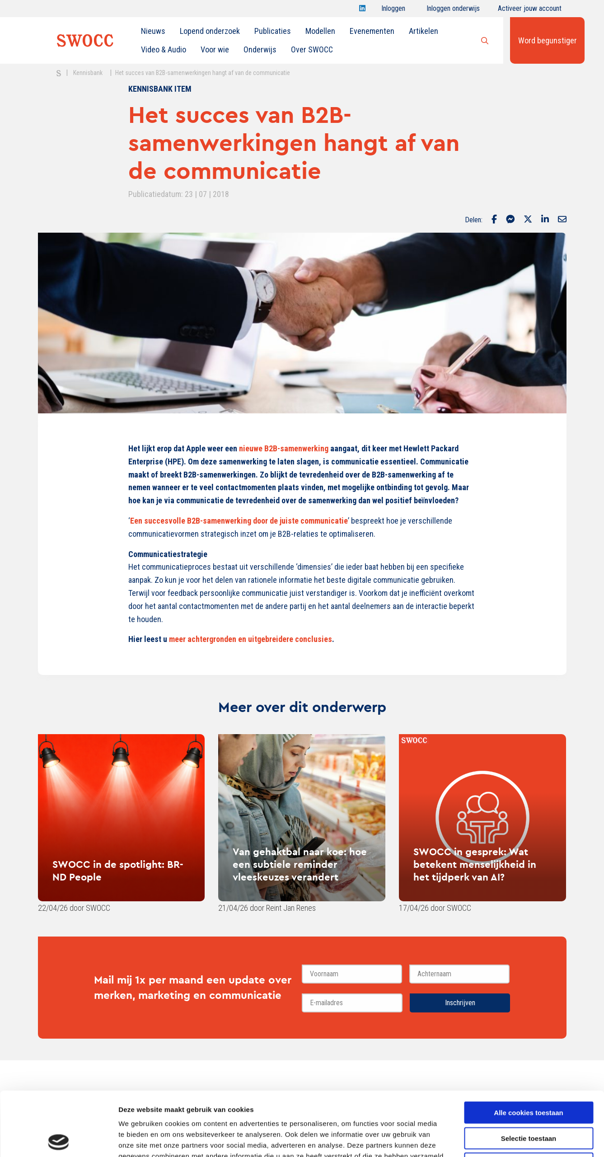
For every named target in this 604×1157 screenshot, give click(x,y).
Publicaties (272, 31)
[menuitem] (153, 31)
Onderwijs (259, 49)
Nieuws (153, 31)
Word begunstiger (547, 40)
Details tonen (488, 1139)
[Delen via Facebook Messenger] (510, 220)
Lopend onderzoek (210, 31)
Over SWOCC (312, 49)
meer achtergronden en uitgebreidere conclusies (250, 639)
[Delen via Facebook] (494, 220)
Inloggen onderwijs (453, 10)
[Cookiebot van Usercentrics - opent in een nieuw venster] (58, 1139)
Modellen (320, 31)
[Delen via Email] (562, 220)
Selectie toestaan (529, 1074)
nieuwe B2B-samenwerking (283, 448)
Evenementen (372, 31)
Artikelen (423, 31)
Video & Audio (163, 49)
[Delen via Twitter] (528, 220)
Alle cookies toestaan (528, 1048)
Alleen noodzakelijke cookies (529, 1099)
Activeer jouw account (530, 10)
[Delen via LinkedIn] (545, 220)
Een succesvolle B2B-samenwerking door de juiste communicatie (239, 520)
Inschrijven (460, 1002)
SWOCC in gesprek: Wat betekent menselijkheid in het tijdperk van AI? (474, 864)
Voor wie (215, 49)
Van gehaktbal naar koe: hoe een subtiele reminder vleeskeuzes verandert (300, 864)
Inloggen (393, 10)
